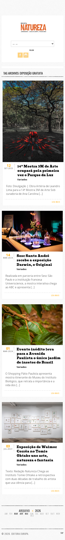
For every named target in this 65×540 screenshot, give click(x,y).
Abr (21, 514)
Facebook (20, 55)
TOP (61, 533)
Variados (22, 179)
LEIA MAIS (56, 202)
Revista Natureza (33, 27)
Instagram (25, 55)
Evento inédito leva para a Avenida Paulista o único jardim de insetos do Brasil (38, 356)
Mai (26, 514)
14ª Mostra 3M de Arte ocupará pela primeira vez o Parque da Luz (38, 171)
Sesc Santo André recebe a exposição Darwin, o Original (34, 260)
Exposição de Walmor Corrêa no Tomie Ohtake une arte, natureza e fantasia (37, 453)
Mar (16, 514)
